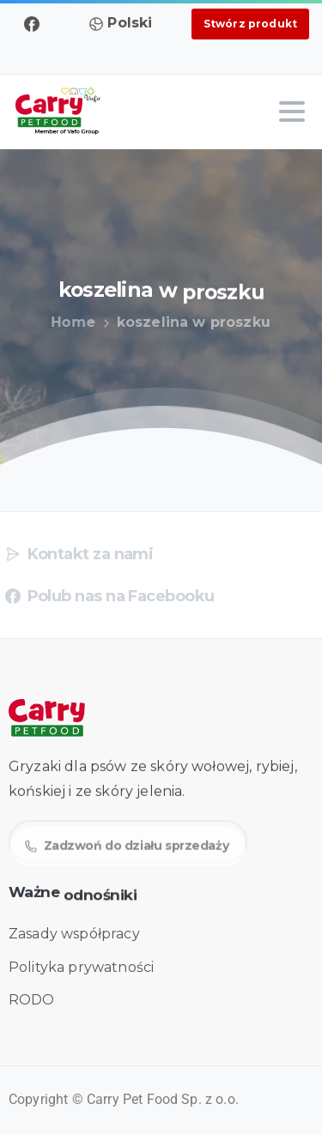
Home (66, 322)
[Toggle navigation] (292, 111)
